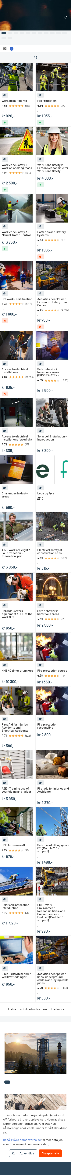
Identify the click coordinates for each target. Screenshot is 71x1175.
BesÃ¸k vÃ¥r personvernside (22, 1139)
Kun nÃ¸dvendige (23, 1153)
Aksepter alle (50, 1153)
